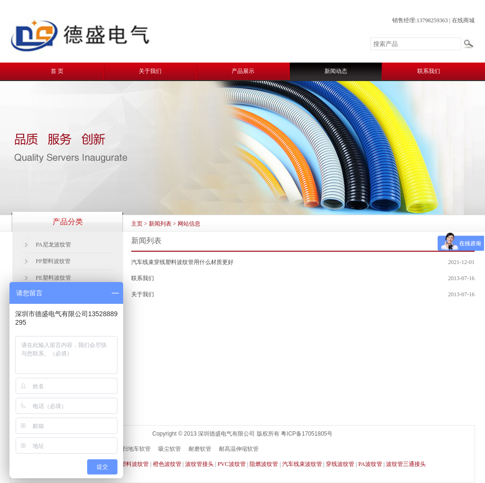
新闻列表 (160, 223)
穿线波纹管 (340, 464)
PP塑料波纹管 (53, 261)
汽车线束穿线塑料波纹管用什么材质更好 (182, 262)
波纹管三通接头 (406, 464)
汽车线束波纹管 (302, 464)
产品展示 (243, 71)
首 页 (57, 71)
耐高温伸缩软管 (239, 449)
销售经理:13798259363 (420, 20)
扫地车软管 (136, 449)
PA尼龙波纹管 (53, 244)
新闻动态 (335, 71)
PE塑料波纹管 (53, 277)
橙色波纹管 (167, 464)
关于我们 (150, 71)
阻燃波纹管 (264, 464)
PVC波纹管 (231, 464)
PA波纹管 (370, 464)
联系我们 (428, 71)
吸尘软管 (169, 449)
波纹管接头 (199, 464)
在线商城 (463, 20)
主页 (137, 223)
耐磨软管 (200, 449)
